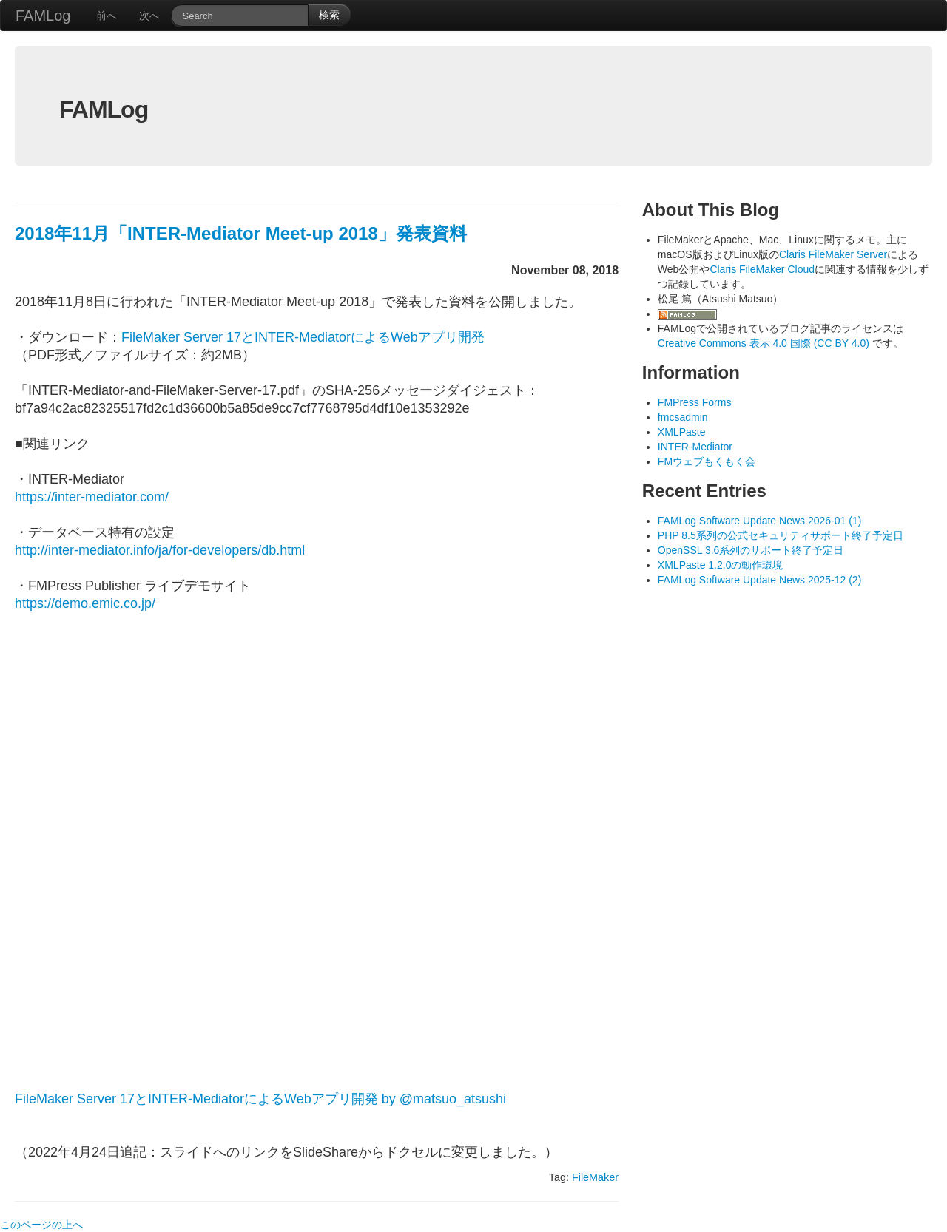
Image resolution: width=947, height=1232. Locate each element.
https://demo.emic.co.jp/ (85, 603)
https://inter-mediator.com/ (92, 497)
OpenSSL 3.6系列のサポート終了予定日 (751, 550)
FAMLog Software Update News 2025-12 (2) (759, 580)
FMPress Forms (695, 402)
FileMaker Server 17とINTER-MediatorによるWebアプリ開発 (303, 337)
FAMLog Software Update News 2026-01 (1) (759, 521)
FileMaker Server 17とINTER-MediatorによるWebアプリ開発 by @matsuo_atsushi (260, 1098)
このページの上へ (41, 1225)
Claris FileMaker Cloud (762, 269)
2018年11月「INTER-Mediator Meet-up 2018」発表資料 (241, 233)
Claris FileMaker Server (833, 254)
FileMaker (595, 1177)
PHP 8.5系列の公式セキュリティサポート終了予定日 (780, 535)
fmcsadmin (683, 417)
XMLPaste (682, 432)
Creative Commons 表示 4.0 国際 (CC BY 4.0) (765, 343)
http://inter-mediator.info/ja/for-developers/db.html (160, 550)
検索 (329, 15)
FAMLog (43, 15)
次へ (149, 15)
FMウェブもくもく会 (706, 461)
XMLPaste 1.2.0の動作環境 (720, 565)
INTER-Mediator (695, 447)
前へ (106, 15)
